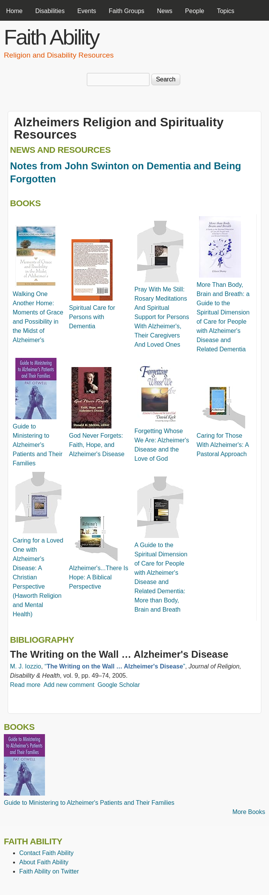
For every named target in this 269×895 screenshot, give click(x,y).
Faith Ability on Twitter (49, 871)
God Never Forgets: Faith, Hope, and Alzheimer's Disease (96, 444)
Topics (225, 11)
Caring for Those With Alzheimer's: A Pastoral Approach (222, 444)
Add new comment (69, 685)
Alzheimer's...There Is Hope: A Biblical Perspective (98, 577)
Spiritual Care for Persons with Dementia (92, 316)
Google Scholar (119, 685)
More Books (248, 812)
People (194, 11)
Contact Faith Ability (46, 853)
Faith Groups (126, 11)
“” (115, 666)
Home (14, 11)
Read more (25, 685)
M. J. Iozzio (25, 666)
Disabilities (50, 11)
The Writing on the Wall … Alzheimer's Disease (119, 654)
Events (86, 11)
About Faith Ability (43, 862)
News (165, 11)
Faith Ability (51, 37)
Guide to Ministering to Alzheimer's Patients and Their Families (38, 445)
